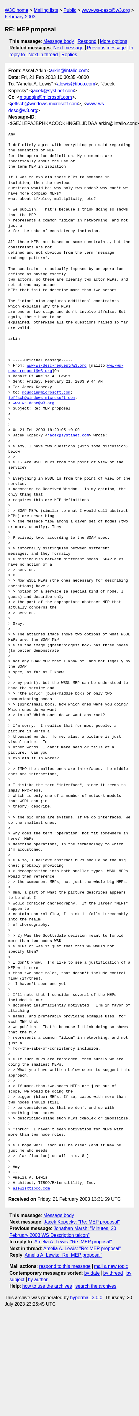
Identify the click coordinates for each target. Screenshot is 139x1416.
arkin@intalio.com (69, 70)
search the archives (96, 1286)
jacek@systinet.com (53, 90)
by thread (113, 1273)
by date (91, 1273)
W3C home (16, 10)
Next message (68, 47)
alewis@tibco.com (76, 83)
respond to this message (64, 1266)
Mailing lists (46, 10)
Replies (69, 54)
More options (113, 41)
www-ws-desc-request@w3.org (56, 365)
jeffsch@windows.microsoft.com (44, 103)
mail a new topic (111, 1266)
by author (38, 1279)
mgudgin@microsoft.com (46, 97)
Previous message (106, 47)
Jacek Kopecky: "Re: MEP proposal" (82, 1221)
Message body (58, 41)
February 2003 (20, 16)
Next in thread (43, 54)
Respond (87, 41)
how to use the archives (47, 1286)
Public (69, 10)
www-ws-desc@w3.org (106, 10)
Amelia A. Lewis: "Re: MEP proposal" (73, 1241)
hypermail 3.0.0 (86, 1297)
